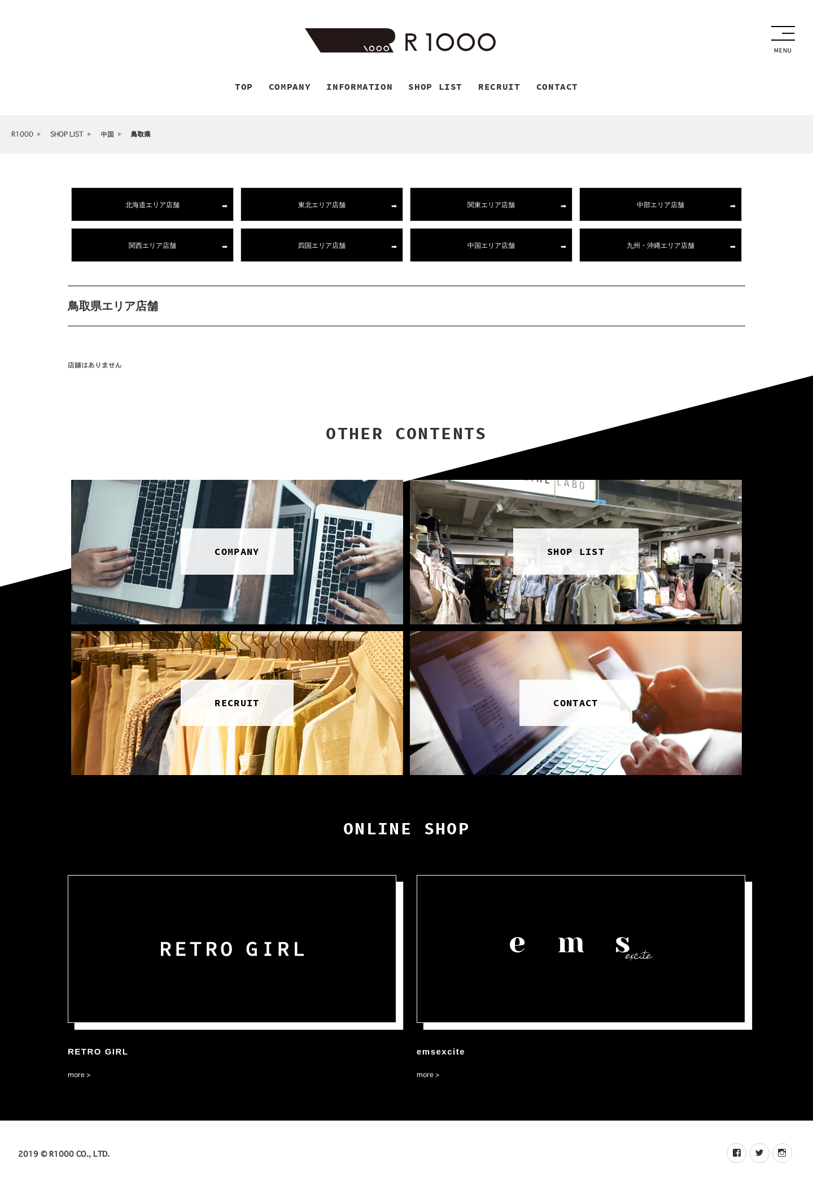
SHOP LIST (67, 136)
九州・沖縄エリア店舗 (660, 246)
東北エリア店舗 (322, 206)
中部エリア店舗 (660, 206)
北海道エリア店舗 (152, 206)
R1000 (22, 136)
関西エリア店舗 (152, 246)
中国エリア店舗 (491, 246)
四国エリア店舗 (322, 246)
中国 (107, 136)
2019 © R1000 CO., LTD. (64, 1155)
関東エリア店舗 (491, 206)
